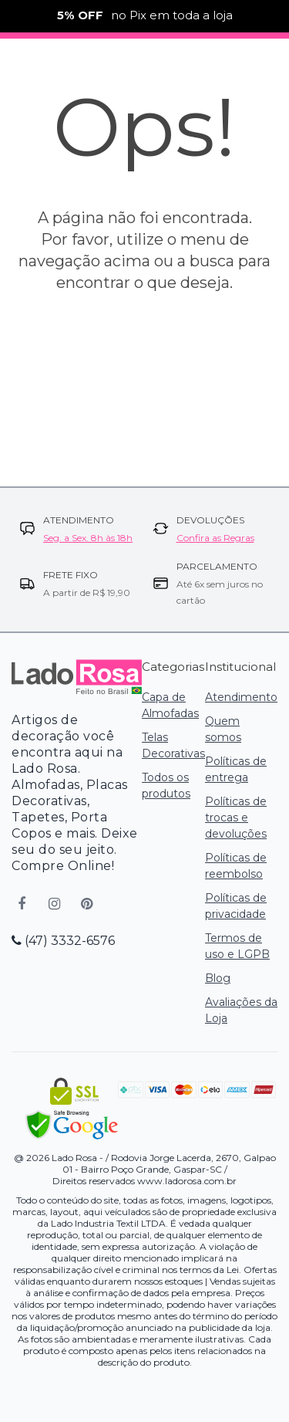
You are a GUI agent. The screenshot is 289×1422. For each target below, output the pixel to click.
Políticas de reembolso (236, 866)
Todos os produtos (166, 785)
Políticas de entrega (236, 769)
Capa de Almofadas (170, 705)
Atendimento (241, 697)
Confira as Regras (215, 537)
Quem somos (223, 729)
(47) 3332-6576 (63, 940)
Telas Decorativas (173, 745)
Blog (217, 978)
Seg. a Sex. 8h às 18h (88, 537)
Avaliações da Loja (241, 1010)
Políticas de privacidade (236, 906)
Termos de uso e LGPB (237, 946)
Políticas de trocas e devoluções (236, 817)
